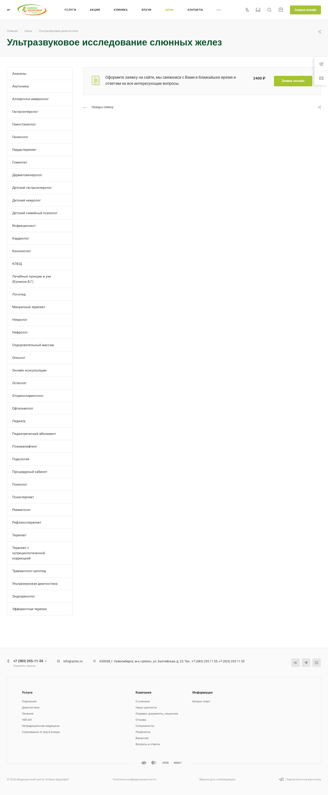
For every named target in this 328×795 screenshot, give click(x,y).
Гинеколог (20, 137)
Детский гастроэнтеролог (32, 188)
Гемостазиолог (24, 124)
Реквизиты (143, 732)
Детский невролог (26, 200)
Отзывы (141, 719)
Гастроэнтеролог (25, 112)
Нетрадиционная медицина (40, 725)
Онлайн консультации (29, 370)
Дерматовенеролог (27, 175)
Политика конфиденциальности (134, 779)
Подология (20, 459)
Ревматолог (21, 510)
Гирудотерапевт (24, 150)
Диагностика (30, 707)
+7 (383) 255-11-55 (28, 661)
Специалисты (145, 725)
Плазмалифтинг (24, 446)
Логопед (19, 294)
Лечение (27, 713)
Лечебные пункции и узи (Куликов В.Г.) (31, 279)
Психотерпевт (23, 497)
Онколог (18, 358)
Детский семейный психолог (35, 213)
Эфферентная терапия (29, 609)
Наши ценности (146, 707)
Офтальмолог (22, 408)
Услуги (27, 692)
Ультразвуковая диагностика (35, 584)
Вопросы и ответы (148, 744)
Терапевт (19, 535)
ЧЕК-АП (27, 719)
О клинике (143, 701)
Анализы (19, 74)
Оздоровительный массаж (33, 345)
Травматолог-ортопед (29, 571)
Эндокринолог (23, 596)
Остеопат (19, 383)
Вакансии (142, 738)
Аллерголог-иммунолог (30, 99)
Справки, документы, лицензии (157, 713)
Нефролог (20, 332)
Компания (143, 692)
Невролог (19, 320)
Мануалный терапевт (28, 307)
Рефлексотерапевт (26, 522)
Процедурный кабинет (29, 472)
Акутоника (20, 86)
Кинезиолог (21, 251)
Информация (202, 692)
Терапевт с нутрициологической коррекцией (28, 553)
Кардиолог (20, 238)
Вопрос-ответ (201, 701)
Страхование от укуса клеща (41, 732)
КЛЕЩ (17, 264)
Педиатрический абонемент (34, 434)
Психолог (19, 484)
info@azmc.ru (73, 661)
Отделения (29, 701)
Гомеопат (19, 162)
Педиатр (18, 421)
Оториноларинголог (28, 396)
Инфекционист (24, 226)
